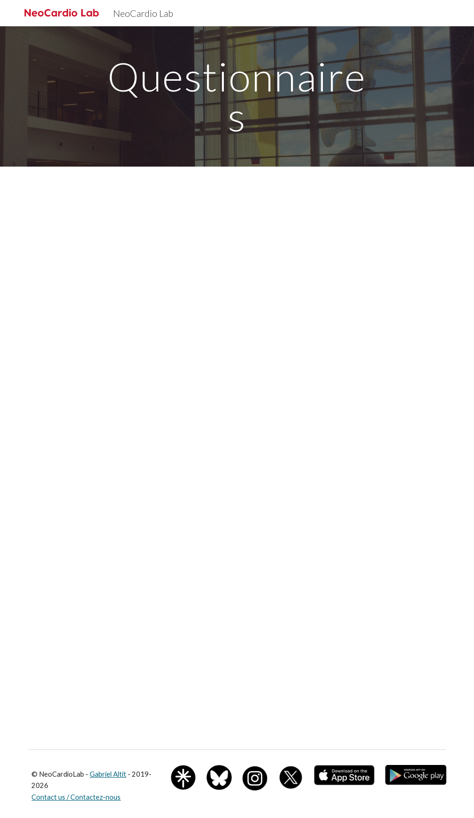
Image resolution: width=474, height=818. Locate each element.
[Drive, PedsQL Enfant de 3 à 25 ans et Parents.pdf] (129, 658)
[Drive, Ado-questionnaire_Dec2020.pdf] (237, 369)
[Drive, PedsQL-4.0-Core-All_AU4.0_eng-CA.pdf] (344, 658)
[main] (237, 96)
